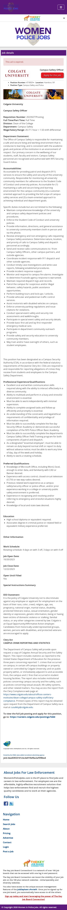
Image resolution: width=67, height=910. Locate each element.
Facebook (6, 803)
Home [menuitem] (6, 819)
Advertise (8, 837)
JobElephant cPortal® (27, 889)
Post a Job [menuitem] (8, 851)
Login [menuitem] (6, 846)
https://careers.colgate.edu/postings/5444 (32, 716)
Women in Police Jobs (28, 907)
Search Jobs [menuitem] (9, 824)
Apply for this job (52, 75)
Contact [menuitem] (7, 842)
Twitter (11, 803)
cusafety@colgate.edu (22, 707)
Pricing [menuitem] (6, 833)
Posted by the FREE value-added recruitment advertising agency (23, 755)
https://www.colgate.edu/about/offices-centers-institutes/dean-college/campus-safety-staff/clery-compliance (28, 697)
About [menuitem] (6, 828)
